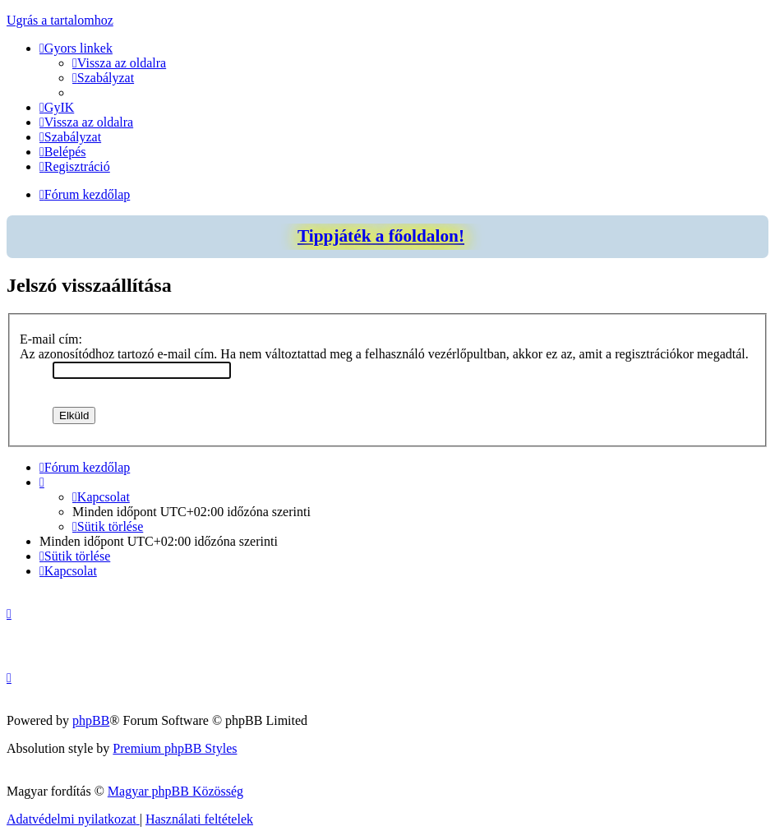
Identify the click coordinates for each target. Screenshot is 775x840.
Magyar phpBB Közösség (175, 791)
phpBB (90, 720)
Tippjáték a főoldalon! (381, 236)
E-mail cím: (51, 339)
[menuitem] (119, 63)
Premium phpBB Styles (175, 748)
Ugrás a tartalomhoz (60, 20)
